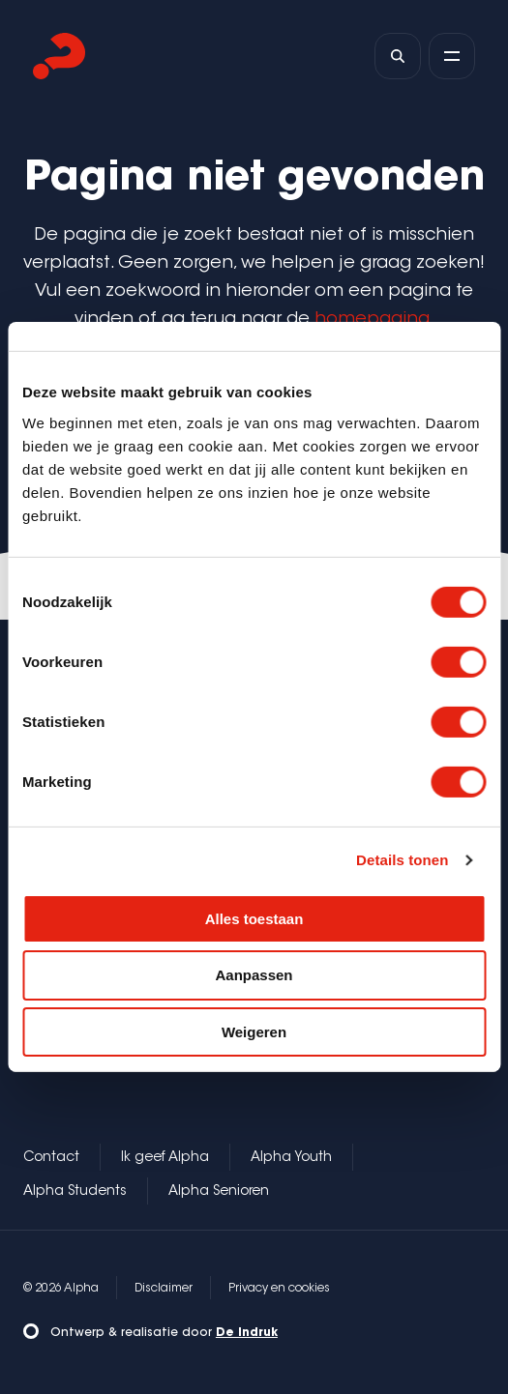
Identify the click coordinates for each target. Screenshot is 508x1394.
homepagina (372, 320)
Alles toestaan (254, 918)
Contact (51, 1158)
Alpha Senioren (218, 1192)
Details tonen (402, 860)
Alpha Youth (291, 1158)
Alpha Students (75, 1192)
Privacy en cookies (279, 1288)
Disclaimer (163, 1288)
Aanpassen (253, 975)
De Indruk (247, 1333)
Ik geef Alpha (165, 1158)
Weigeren (254, 1032)
